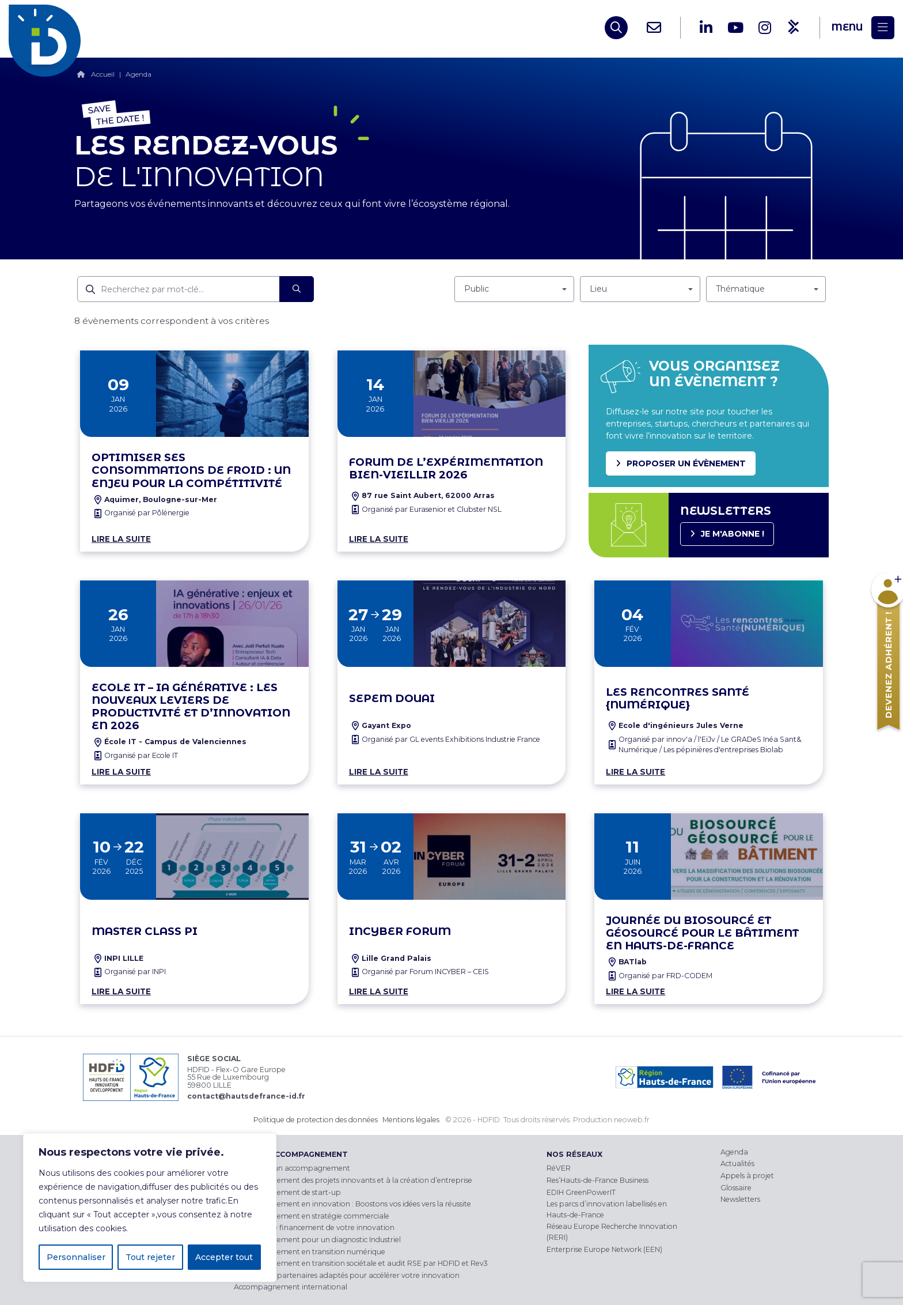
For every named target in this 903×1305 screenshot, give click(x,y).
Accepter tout (224, 1257)
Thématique (740, 289)
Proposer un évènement (686, 463)
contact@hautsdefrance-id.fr (246, 1096)
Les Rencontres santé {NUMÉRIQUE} (677, 698)
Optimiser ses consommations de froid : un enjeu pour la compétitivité (191, 470)
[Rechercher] (296, 289)
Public (476, 289)
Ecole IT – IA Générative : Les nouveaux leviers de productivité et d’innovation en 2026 (191, 706)
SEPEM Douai (392, 698)
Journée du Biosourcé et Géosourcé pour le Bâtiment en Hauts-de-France (702, 933)
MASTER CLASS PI (145, 931)
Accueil (103, 74)
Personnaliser (76, 1257)
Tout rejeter (150, 1257)
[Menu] (863, 27)
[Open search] (616, 27)
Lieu (598, 289)
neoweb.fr (632, 1119)
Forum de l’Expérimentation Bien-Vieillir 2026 (446, 468)
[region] (149, 1207)
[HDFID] (47, 28)
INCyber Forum (400, 931)
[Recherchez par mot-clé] (178, 289)
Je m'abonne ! (732, 534)
